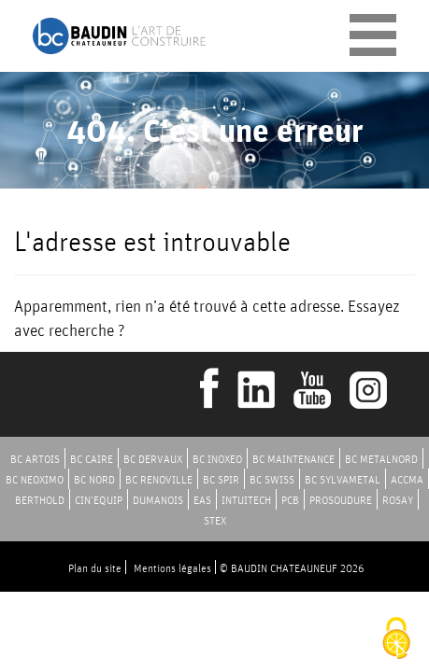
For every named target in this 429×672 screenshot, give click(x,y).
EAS (202, 500)
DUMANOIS (158, 500)
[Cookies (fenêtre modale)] (396, 640)
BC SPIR (221, 479)
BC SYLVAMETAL (342, 479)
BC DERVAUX (152, 459)
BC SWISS (272, 479)
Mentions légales (172, 568)
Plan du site (95, 568)
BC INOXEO (217, 459)
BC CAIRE (91, 459)
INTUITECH (246, 500)
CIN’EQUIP (98, 500)
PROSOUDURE (340, 500)
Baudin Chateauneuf (119, 36)
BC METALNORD (381, 459)
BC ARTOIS (35, 459)
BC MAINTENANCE (293, 459)
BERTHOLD (39, 500)
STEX (215, 520)
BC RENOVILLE (159, 479)
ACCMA (407, 479)
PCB (290, 500)
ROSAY (397, 500)
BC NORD (94, 479)
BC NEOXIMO (35, 479)
